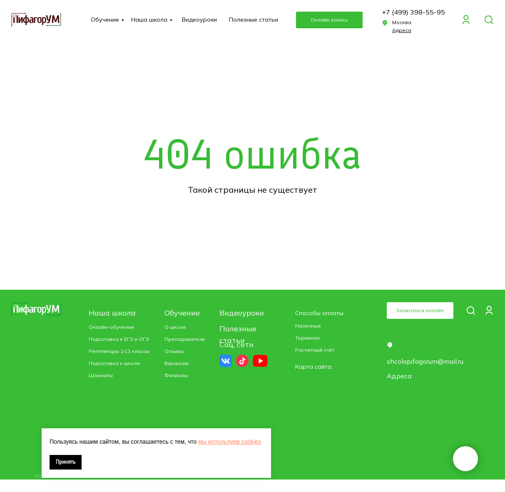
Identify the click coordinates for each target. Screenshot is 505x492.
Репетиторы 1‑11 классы (119, 351)
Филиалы (176, 375)
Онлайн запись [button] (329, 20)
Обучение (105, 19)
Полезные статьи (253, 19)
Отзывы (174, 351)
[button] (401, 30)
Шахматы (101, 375)
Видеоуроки (199, 19)
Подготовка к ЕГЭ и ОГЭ (119, 339)
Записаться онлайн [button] (420, 310)
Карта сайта (313, 366)
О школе (175, 327)
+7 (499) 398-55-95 (413, 12)
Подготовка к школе (114, 363)
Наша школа (149, 19)
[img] (489, 20)
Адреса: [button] (400, 376)
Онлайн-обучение (111, 327)
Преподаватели (184, 339)
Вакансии (176, 363)
